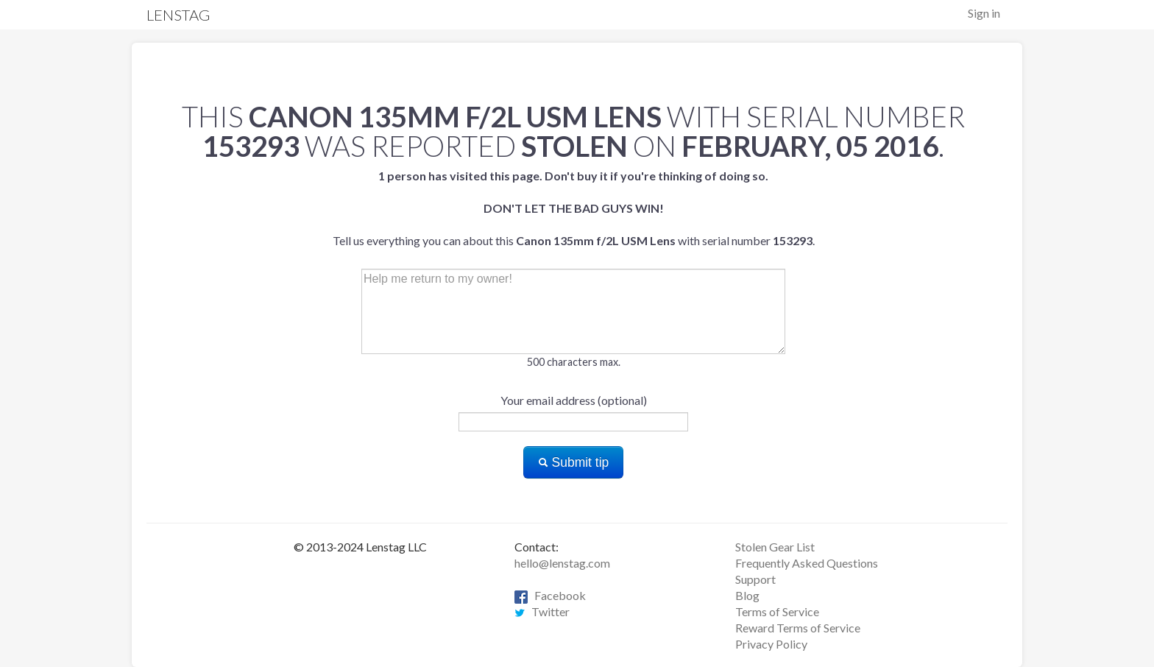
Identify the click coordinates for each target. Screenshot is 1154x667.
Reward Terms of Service (797, 628)
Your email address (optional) (573, 400)
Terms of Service (777, 611)
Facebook (550, 595)
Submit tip (573, 462)
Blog (747, 595)
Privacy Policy (771, 644)
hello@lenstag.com (562, 563)
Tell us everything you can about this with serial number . (574, 208)
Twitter (542, 611)
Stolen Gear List (775, 547)
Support (755, 579)
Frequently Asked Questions (806, 563)
